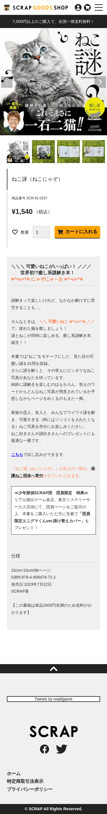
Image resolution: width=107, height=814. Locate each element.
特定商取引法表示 (25, 781)
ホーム (14, 773)
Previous (7, 82)
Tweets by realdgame (53, 699)
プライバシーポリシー (30, 789)
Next (100, 82)
